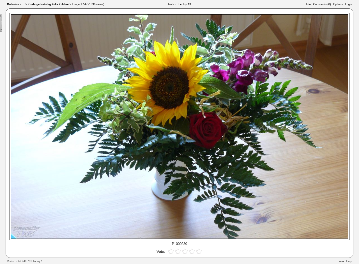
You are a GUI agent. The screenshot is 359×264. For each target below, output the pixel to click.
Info (308, 4)
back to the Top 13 (179, 4)
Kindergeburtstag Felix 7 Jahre (48, 4)
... (23, 4)
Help (349, 261)
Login (348, 4)
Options (338, 4)
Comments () (322, 4)
